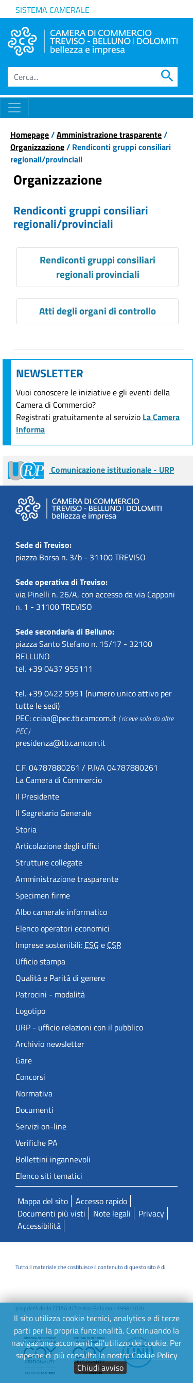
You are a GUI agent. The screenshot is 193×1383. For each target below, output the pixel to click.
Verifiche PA (36, 1143)
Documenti (34, 1110)
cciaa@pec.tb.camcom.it (74, 718)
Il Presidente (37, 796)
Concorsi (30, 1077)
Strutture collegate (48, 862)
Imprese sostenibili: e (68, 945)
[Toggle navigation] (14, 107)
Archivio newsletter (49, 1044)
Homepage (29, 134)
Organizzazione (37, 147)
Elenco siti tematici (48, 1176)
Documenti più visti (51, 1213)
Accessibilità (39, 1226)
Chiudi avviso (100, 1367)
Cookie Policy (155, 1355)
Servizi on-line (40, 1126)
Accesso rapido (101, 1201)
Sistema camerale (52, 10)
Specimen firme (42, 895)
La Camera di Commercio (58, 780)
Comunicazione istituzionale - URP (91, 469)
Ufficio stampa (40, 961)
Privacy (151, 1213)
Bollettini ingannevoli (53, 1159)
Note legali (112, 1213)
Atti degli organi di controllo (97, 310)
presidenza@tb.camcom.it (60, 743)
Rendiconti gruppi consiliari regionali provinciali (97, 266)
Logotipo (30, 1011)
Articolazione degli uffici (57, 846)
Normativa (33, 1093)
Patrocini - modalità (50, 994)
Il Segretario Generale (53, 813)
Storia (26, 829)
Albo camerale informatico (61, 912)
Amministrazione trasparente (109, 134)
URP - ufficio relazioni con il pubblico (79, 1027)
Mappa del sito (42, 1201)
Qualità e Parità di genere (60, 978)
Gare (23, 1060)
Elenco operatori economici (62, 928)
